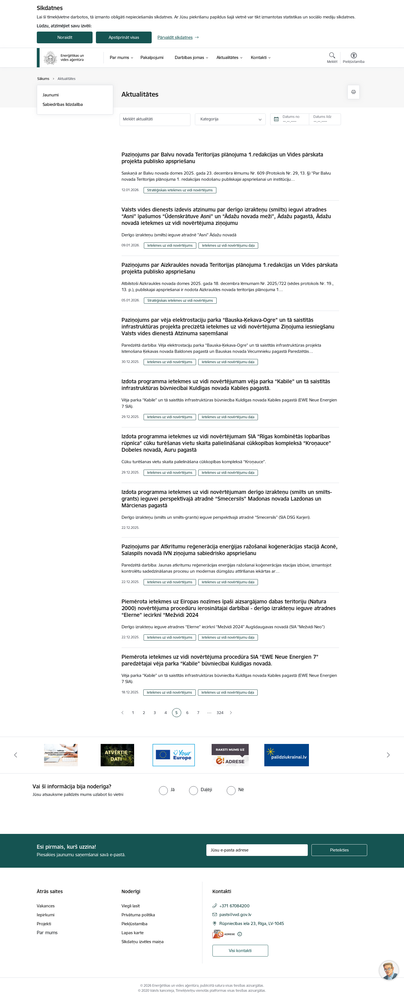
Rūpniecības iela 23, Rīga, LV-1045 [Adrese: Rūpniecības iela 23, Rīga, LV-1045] (251, 923)
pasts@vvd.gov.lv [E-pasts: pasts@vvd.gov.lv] (235, 914)
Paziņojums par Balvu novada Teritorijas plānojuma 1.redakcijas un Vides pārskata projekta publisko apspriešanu (222, 158)
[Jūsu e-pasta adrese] (257, 850)
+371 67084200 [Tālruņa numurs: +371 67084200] (234, 905)
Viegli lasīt (131, 905)
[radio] (167, 789)
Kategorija (209, 119)
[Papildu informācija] (240, 934)
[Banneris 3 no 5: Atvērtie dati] (173, 754)
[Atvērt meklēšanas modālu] (332, 58)
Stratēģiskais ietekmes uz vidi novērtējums (180, 190)
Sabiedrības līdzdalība (63, 104)
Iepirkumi (45, 914)
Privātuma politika (138, 914)
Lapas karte (133, 932)
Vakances (46, 905)
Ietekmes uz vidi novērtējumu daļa (228, 245)
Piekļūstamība (134, 923)
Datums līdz (322, 117)
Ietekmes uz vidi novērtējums (170, 245)
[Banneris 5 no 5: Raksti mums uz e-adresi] (286, 754)
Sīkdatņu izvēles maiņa (143, 941)
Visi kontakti (240, 950)
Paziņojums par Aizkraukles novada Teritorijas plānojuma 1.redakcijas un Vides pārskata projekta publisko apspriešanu (230, 268)
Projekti (44, 923)
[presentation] (46, 813)
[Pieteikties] (339, 850)
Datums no (291, 117)
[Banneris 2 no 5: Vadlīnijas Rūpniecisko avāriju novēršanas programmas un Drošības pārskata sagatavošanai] (117, 754)
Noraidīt (64, 37)
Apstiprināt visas (124, 37)
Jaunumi (51, 94)
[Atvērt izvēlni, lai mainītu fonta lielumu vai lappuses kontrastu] (353, 58)
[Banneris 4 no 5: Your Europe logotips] (230, 754)
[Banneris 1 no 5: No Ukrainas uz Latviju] (60, 754)
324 (220, 712)
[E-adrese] (223, 934)
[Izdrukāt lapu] (353, 92)
